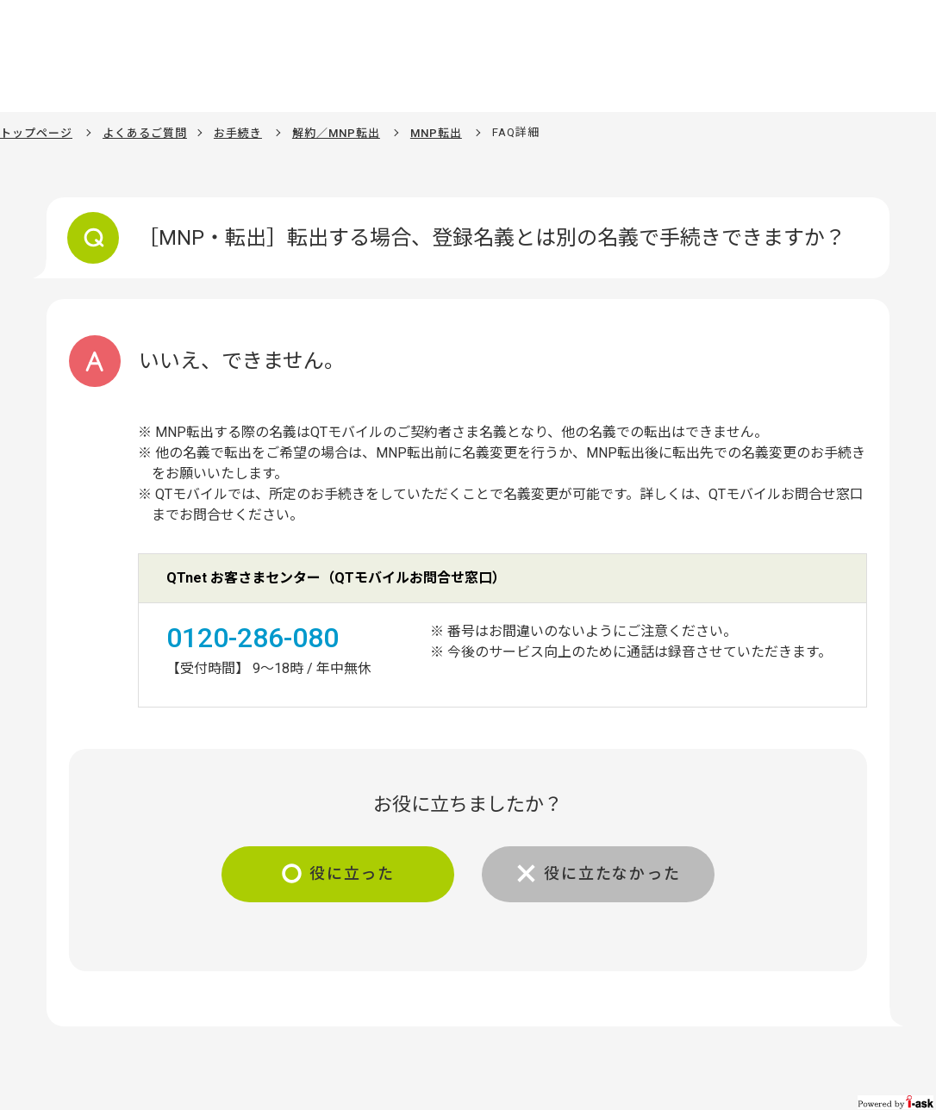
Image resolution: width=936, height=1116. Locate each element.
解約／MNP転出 (336, 133)
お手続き (238, 133)
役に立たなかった (612, 873)
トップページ (36, 133)
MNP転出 (436, 133)
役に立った (352, 873)
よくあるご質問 (145, 133)
